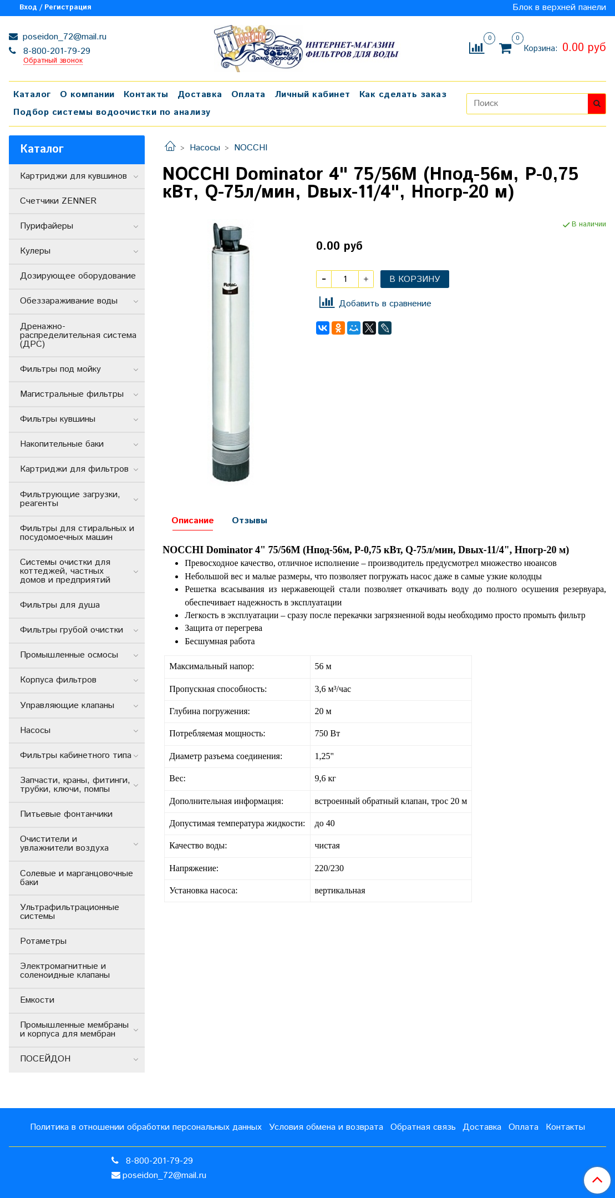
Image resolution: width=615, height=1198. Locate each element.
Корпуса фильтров (58, 680)
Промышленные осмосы (69, 655)
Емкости (37, 1000)
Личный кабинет (312, 94)
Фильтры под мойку (60, 369)
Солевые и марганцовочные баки (76, 878)
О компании (87, 94)
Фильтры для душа (60, 605)
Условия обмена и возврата (326, 1127)
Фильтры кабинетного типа (75, 755)
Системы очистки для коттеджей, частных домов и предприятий (65, 571)
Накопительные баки (62, 444)
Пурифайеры (46, 226)
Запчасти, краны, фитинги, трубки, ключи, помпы (75, 785)
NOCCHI (250, 147)
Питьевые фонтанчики (66, 814)
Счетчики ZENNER (58, 201)
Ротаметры (43, 941)
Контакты (146, 94)
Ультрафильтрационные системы (69, 912)
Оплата (248, 94)
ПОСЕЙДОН (45, 1059)
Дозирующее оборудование (78, 276)
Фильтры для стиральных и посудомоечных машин (77, 533)
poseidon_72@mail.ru (63, 37)
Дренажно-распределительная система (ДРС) (78, 335)
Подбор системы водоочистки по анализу (112, 112)
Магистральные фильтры (72, 394)
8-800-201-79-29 (55, 51)
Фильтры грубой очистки (71, 630)
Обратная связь (423, 1127)
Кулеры (35, 251)
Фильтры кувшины (57, 419)
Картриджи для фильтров (74, 469)
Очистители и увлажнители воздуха (64, 844)
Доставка (199, 94)
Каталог (32, 94)
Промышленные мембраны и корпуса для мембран (74, 1029)
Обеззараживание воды (69, 301)
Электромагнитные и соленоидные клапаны (65, 971)
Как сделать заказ (403, 94)
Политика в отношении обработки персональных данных (146, 1127)
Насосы (205, 147)
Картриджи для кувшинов (73, 176)
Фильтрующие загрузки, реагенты (70, 499)
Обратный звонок (53, 61)
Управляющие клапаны (67, 705)
